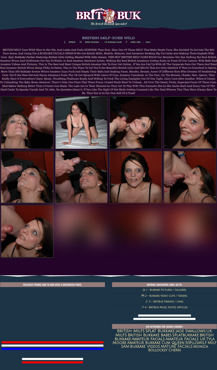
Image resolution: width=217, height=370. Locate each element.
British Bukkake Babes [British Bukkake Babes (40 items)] (149, 335)
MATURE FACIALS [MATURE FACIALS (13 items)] (176, 347)
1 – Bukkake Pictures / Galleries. (164, 290)
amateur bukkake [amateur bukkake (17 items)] (144, 343)
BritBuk (72, 42)
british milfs (136, 42)
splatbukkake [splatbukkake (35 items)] (185, 335)
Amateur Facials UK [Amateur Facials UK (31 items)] (185, 339)
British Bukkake (92, 42)
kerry (148, 42)
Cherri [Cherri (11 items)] (174, 350)
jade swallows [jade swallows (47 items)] (190, 331)
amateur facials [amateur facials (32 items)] (148, 339)
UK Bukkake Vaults (113, 42)
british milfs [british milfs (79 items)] (130, 331)
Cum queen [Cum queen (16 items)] (172, 343)
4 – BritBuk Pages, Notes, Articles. (164, 307)
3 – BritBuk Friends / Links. (164, 301)
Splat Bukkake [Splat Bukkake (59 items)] (160, 331)
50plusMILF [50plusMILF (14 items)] (196, 343)
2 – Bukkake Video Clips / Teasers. (164, 295)
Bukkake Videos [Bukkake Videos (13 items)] (145, 347)
